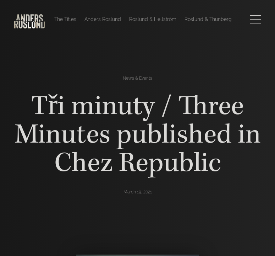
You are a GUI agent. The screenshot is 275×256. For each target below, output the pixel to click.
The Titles (65, 19)
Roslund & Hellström (152, 19)
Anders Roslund (102, 19)
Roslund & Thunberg (208, 19)
